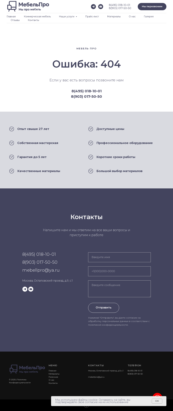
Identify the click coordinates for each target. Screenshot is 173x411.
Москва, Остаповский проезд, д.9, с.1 (47, 280)
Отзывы (15, 20)
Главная (11, 16)
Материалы (114, 16)
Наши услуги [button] (67, 16)
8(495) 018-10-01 (119, 5)
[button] (152, 6)
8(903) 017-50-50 (120, 8)
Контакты (33, 20)
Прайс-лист (92, 16)
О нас (132, 16)
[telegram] (93, 6)
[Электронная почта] (100, 6)
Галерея (149, 16)
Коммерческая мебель (37, 16)
